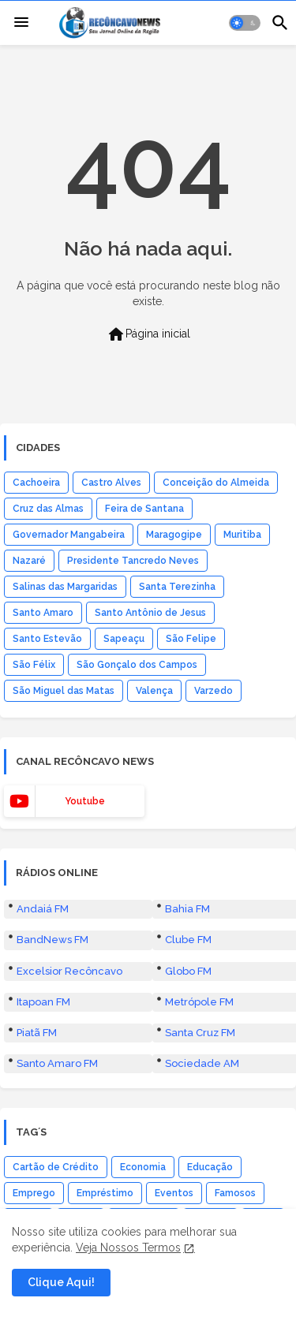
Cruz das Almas (48, 508)
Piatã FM (37, 1033)
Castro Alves (111, 482)
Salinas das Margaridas (65, 586)
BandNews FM (52, 939)
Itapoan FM (43, 1002)
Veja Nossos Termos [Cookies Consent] (128, 1247)
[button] (244, 23)
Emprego (34, 1193)
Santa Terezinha (177, 586)
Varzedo (213, 690)
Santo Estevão (47, 638)
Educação (210, 1167)
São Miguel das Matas (63, 690)
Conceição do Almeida (216, 482)
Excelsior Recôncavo (69, 971)
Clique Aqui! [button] (61, 1282)
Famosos (235, 1193)
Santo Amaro (43, 612)
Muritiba (242, 534)
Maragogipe (174, 534)
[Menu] (21, 23)
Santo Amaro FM (57, 1063)
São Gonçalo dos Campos (137, 664)
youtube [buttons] (85, 801)
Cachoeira (36, 482)
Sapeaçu (123, 638)
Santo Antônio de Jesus (150, 612)
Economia (143, 1167)
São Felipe (191, 638)
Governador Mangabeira (69, 534)
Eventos (174, 1193)
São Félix (34, 664)
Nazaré (29, 560)
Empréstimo (105, 1193)
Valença (154, 690)
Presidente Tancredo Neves (133, 560)
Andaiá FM (43, 909)
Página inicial (148, 334)
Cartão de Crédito (56, 1167)
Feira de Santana (144, 508)
